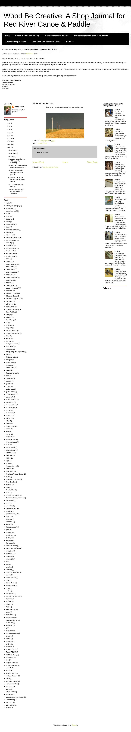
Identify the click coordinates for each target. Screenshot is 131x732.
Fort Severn (10, 368)
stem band (9, 615)
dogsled (9, 328)
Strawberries (10, 617)
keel (7, 431)
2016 (9, 126)
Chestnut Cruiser (12, 293)
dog (7, 322)
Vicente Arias (10, 673)
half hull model (11, 400)
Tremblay (9, 657)
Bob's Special (11, 240)
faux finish (9, 346)
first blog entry (11, 357)
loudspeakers (10, 466)
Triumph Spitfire (11, 665)
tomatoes (9, 641)
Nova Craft (10, 500)
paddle (8, 511)
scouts (8, 575)
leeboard (9, 455)
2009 (9, 144)
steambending (11, 609)
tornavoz (9, 647)
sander (8, 567)
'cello (8, 203)
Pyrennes (9, 540)
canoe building (11, 264)
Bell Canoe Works (12, 229)
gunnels (9, 397)
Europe (8, 341)
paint (7, 516)
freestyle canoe (11, 373)
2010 (9, 141)
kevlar (8, 434)
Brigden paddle (11, 253)
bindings (9, 232)
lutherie (8, 469)
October (12, 156)
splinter (8, 601)
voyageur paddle (12, 684)
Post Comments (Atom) (50, 167)
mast (7, 477)
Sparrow (9, 599)
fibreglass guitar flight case (15, 352)
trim (7, 660)
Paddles (70, 42)
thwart (8, 639)
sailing (8, 564)
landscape (9, 453)
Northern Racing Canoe (14, 498)
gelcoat (8, 381)
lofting (8, 458)
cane (7, 259)
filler (7, 354)
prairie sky (9, 535)
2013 (9, 132)
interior (8, 423)
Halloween (9, 402)
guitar (8, 386)
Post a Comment (43, 152)
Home (65, 162)
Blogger (74, 725)
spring (8, 604)
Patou (8, 524)
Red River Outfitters (13, 548)
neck (7, 492)
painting (9, 519)
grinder (8, 384)
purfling (8, 538)
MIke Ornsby (10, 482)
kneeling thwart (11, 442)
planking (9, 532)
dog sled (9, 325)
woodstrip (9, 702)
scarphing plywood (12, 572)
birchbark (9, 235)
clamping (9, 301)
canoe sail (9, 275)
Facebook (29, 54)
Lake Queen (10, 450)
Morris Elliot (10, 490)
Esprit (8, 338)
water (8, 689)
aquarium (9, 208)
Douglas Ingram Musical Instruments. (91, 36)
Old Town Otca (11, 508)
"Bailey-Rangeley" (12, 206)
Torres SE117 (11, 655)
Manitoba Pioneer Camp (14, 474)
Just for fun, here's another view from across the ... (17, 167)
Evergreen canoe (12, 344)
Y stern (8, 708)
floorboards (10, 362)
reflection (9, 551)
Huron (8, 418)
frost (7, 376)
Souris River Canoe (13, 596)
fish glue (9, 360)
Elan (7, 336)
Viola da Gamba (11, 676)
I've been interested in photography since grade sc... (15, 172)
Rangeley (9, 543)
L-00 (7, 445)
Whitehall (9, 694)
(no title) (117, 109)
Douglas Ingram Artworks (57, 36)
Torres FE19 (10, 652)
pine (7, 530)
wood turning (10, 700)
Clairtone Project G (12, 299)
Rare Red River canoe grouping (16, 185)
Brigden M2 (10, 251)
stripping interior (11, 620)
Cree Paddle (10, 312)
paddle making (11, 514)
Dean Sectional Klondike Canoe (46, 42)
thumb (8, 636)
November (12, 153)
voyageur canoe (11, 681)
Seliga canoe (10, 585)
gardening (9, 378)
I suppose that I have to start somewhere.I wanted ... (16, 191)
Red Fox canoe (11, 546)
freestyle (9, 370)
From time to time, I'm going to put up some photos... (16, 179)
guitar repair (10, 392)
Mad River (9, 471)
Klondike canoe (11, 439)
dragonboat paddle (12, 333)
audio (8, 216)
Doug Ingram (19, 106)
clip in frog (9, 304)
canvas (8, 283)
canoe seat (10, 280)
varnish (8, 668)
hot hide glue (10, 407)
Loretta (8, 463)
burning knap (10, 256)
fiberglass (9, 349)
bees (7, 227)
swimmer (9, 625)
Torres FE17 (10, 649)
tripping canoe (11, 662)
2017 (9, 123)
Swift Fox (9, 623)
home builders (11, 405)
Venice (8, 670)
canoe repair (10, 272)
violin (8, 678)
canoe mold (10, 267)
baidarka (9, 219)
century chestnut (12, 288)
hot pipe (9, 410)
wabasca (9, 686)
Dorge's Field (42, 143)
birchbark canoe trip (13, 237)
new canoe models (12, 495)
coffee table (10, 307)
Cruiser (8, 317)
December (12, 150)
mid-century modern (13, 479)
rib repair (9, 554)
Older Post (92, 162)
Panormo (9, 522)
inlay (7, 421)
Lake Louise (10, 447)
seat (7, 580)
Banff (8, 222)
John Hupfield (11, 426)
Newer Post (38, 162)
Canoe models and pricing (27, 36)
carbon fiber (10, 285)
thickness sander (12, 633)
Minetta (8, 485)
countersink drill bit (12, 309)
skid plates (9, 593)
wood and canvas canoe (14, 697)
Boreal (8, 243)
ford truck (9, 365)
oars (7, 503)
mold (7, 487)
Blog (7, 36)
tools (7, 644)
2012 (9, 135)
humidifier (9, 413)
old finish (9, 506)
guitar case (10, 389)
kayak (8, 429)
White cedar (10, 692)
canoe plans (10, 269)
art (7, 214)
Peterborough (11, 527)
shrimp (8, 591)
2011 (9, 138)
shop (7, 588)
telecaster (9, 631)
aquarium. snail (11, 211)
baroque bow (10, 224)
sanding (9, 570)
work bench (10, 705)
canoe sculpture (11, 277)
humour (8, 415)
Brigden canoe (11, 248)
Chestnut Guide (11, 296)
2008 (9, 147)
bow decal (9, 245)
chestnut (9, 291)
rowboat (9, 559)
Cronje (8, 315)
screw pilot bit (11, 577)
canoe (8, 261)
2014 (9, 129)
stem (7, 612)
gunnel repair (10, 394)
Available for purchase (15, 42)
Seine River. (10, 583)
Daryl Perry (10, 320)
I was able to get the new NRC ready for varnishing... (16, 161)
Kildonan (9, 437)
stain (7, 607)
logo (7, 461)
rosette (8, 556)
